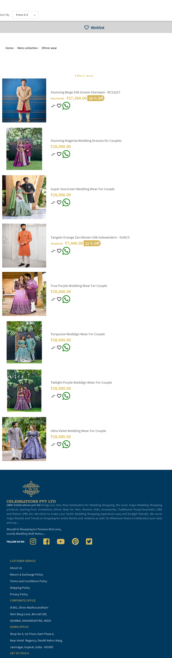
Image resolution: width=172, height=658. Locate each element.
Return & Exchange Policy (26, 574)
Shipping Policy (20, 588)
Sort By (4, 15)
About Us (16, 568)
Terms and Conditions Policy (28, 581)
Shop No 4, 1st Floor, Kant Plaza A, (32, 634)
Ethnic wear (49, 48)
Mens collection (27, 48)
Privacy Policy (19, 594)
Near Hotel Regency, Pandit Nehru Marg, (36, 640)
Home (9, 48)
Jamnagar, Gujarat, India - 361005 (31, 647)
